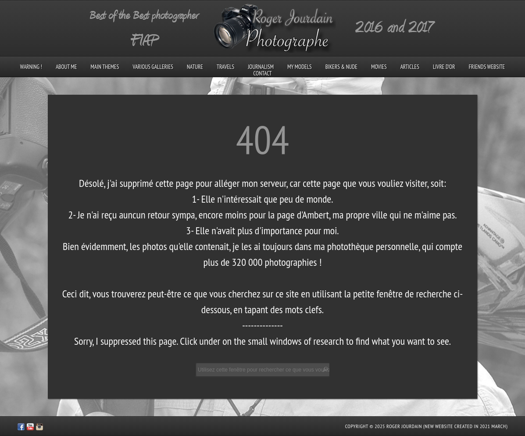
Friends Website (487, 67)
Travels (225, 67)
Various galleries (152, 67)
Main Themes (105, 67)
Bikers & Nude (341, 67)
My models (299, 67)
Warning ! (31, 67)
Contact (262, 73)
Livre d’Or (444, 67)
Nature (195, 67)
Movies (378, 67)
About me (66, 67)
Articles (409, 67)
